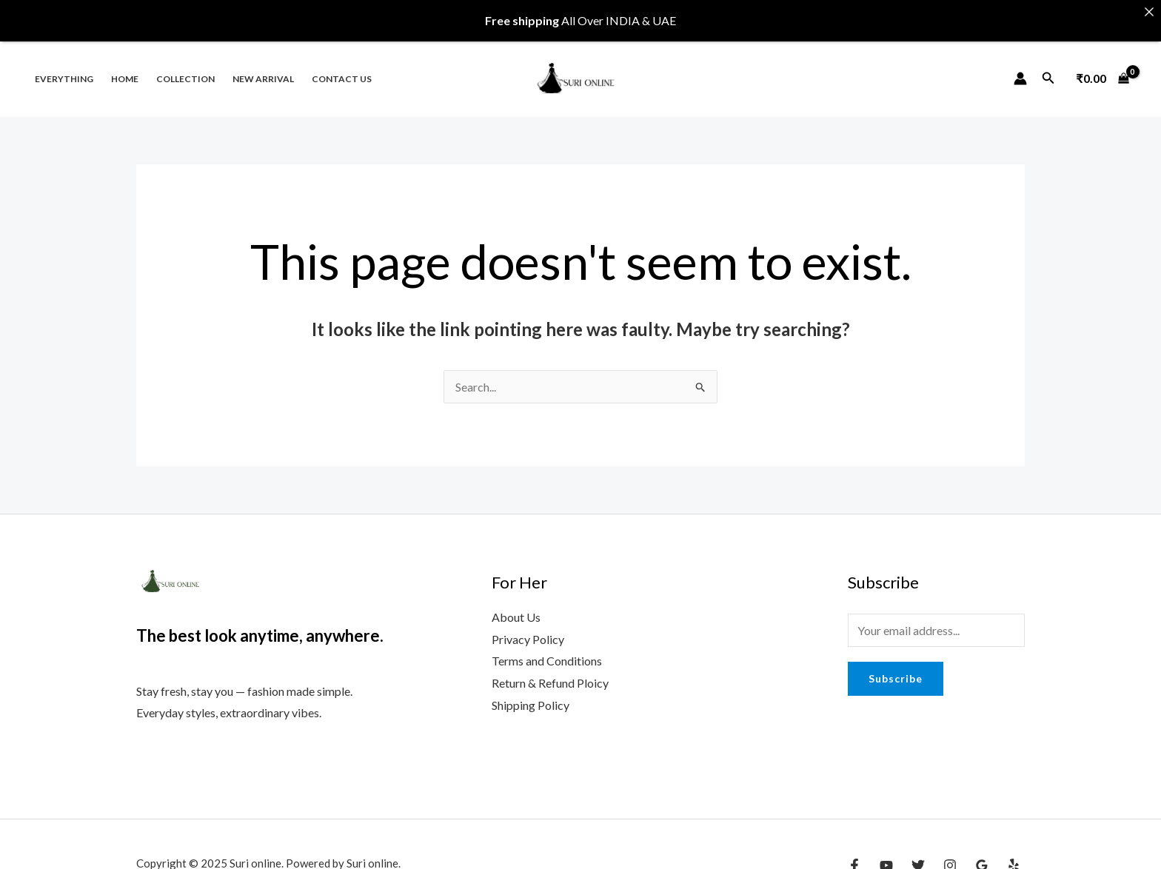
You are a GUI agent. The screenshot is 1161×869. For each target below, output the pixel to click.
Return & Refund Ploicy (550, 671)
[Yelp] (1013, 853)
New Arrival (263, 66)
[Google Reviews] (981, 853)
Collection (185, 66)
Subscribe (896, 666)
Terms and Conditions (547, 649)
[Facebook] (854, 853)
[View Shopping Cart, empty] (1102, 66)
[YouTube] (886, 853)
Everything (64, 66)
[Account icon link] (1020, 66)
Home (124, 66)
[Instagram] (950, 853)
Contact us (342, 66)
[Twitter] (918, 853)
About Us (516, 605)
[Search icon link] (1048, 66)
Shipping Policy (530, 693)
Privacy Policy (528, 627)
